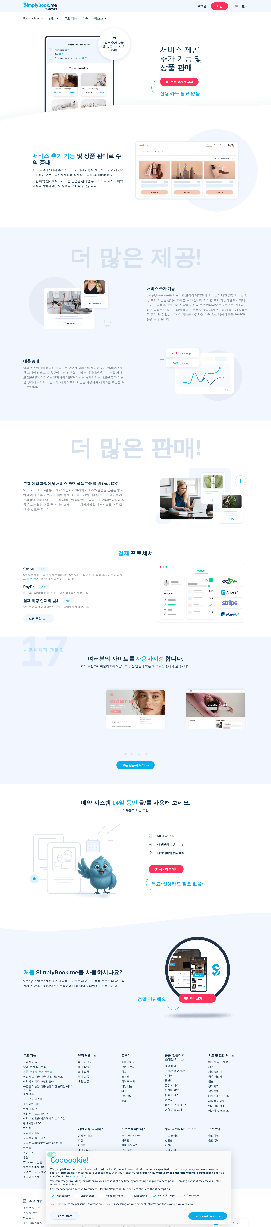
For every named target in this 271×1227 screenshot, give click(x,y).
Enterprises (33, 18)
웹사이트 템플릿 (32, 1222)
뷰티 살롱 (83, 1076)
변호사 (169, 1100)
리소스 (100, 18)
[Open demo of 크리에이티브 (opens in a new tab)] (215, 709)
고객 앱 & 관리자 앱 (34, 1172)
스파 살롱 (83, 1071)
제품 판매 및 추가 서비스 (37, 1071)
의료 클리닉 (215, 1071)
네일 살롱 (83, 1081)
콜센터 (169, 1080)
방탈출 (169, 1140)
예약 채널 (28, 1218)
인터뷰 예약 (172, 1090)
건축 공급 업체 (173, 1109)
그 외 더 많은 (31, 578)
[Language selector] (240, 6)
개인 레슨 (127, 1086)
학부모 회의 (128, 1081)
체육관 (125, 1140)
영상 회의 (28, 1152)
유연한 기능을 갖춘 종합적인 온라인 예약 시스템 (47, 1087)
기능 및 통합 (30, 1213)
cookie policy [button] (78, 1176)
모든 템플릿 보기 (133, 765)
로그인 (201, 6)
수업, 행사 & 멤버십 (34, 1066)
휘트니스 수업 (129, 1145)
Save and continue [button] (207, 1216)
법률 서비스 (172, 1095)
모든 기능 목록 (31, 1208)
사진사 (169, 1145)
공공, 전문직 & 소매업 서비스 (174, 1057)
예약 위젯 (158, 666)
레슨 (124, 1091)
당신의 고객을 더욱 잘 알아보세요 (43, 1076)
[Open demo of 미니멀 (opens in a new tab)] (135, 709)
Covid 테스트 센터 (219, 1096)
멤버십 (27, 1147)
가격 (86, 18)
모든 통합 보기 (39, 618)
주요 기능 (70, 18)
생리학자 (213, 1086)
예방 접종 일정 (216, 1105)
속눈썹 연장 (85, 1062)
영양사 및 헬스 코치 (219, 1110)
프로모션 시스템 (32, 1099)
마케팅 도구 (30, 1108)
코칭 (80, 1140)
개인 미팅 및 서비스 (91, 1129)
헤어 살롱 (83, 1066)
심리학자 (213, 1091)
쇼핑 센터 (170, 1065)
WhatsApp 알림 (32, 1162)
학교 (124, 1071)
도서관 (125, 1076)
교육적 (125, 1055)
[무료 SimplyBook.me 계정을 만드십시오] (179, 82)
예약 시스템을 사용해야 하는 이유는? (45, 1118)
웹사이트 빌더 (31, 1103)
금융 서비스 (172, 1085)
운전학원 (213, 1135)
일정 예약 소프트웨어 (35, 1113)
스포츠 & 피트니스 (133, 1129)
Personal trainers (132, 1135)
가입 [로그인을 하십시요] (219, 6)
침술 (211, 1081)
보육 (124, 1101)
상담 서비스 (85, 1135)
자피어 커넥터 (31, 1133)
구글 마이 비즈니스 (34, 1138)
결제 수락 (28, 1094)
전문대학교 (127, 1066)
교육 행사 (127, 1096)
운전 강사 (213, 1140)
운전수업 (214, 1129)
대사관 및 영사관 (175, 1070)
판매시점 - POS (32, 1123)
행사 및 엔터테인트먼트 (180, 1129)
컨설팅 (82, 1145)
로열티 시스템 (31, 1177)
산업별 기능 (30, 1062)
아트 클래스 (172, 1135)
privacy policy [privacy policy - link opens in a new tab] (186, 1169)
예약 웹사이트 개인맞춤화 (38, 1081)
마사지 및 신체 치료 (219, 1062)
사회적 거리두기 (217, 1101)
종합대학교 (127, 1062)
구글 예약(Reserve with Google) (42, 1142)
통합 (25, 1157)
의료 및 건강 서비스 (221, 1055)
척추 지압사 (215, 1076)
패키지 (27, 1128)
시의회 (169, 1075)
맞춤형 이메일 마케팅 (35, 1167)
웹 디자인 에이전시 (176, 1104)
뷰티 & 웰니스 (87, 1055)
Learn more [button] (64, 1216)
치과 (211, 1066)
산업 (54, 18)
